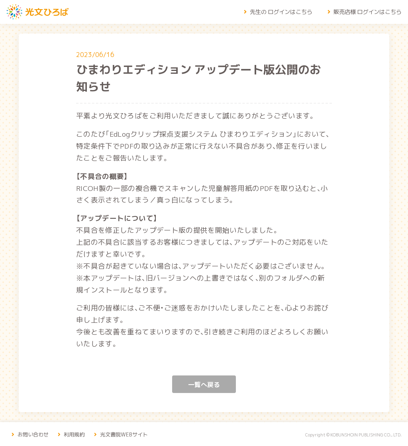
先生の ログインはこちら (276, 12)
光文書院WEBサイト (127, 434)
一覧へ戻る (204, 384)
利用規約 (74, 434)
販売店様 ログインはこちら (363, 12)
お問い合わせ (30, 434)
